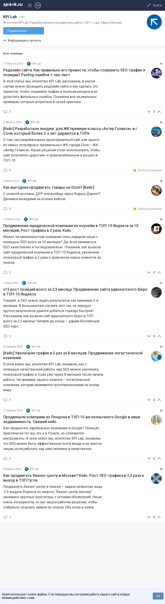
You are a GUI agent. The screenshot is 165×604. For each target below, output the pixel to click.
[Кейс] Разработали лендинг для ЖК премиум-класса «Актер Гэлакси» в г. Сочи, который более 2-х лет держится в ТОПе (70, 131)
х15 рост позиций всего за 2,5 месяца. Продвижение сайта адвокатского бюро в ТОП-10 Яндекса (75, 291)
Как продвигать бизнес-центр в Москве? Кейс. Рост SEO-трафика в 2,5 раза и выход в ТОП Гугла (73, 477)
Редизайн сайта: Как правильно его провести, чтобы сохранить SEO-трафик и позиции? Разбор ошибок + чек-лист (74, 72)
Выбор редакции (147, 170)
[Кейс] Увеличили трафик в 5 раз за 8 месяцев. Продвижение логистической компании (73, 355)
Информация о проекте (22, 40)
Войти (157, 5)
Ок (158, 596)
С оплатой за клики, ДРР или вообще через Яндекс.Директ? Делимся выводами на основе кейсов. (51, 196)
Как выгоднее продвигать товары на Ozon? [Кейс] (48, 187)
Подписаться (17, 30)
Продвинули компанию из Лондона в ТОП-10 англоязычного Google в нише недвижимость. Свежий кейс (71, 419)
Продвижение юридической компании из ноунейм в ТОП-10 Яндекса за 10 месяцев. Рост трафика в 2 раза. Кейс (70, 228)
